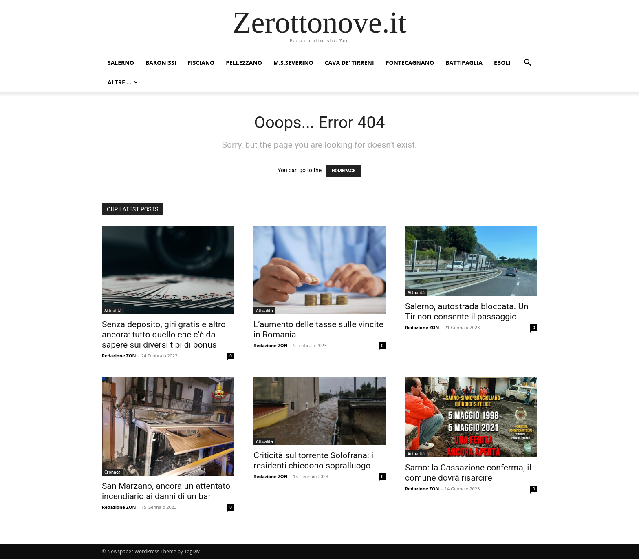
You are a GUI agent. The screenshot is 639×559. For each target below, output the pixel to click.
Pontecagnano (410, 63)
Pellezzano (244, 63)
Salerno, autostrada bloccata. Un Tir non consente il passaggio (467, 312)
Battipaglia (464, 63)
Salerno (121, 63)
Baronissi (160, 63)
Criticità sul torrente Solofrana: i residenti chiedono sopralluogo (313, 460)
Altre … (119, 82)
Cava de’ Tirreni (349, 63)
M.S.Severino (293, 63)
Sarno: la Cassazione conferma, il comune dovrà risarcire (468, 473)
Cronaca (112, 472)
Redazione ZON (119, 356)
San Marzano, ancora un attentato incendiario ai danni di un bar (166, 491)
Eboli (502, 63)
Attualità (112, 310)
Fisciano (200, 63)
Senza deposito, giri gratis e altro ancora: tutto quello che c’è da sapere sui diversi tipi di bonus (164, 334)
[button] (527, 63)
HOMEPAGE (343, 170)
